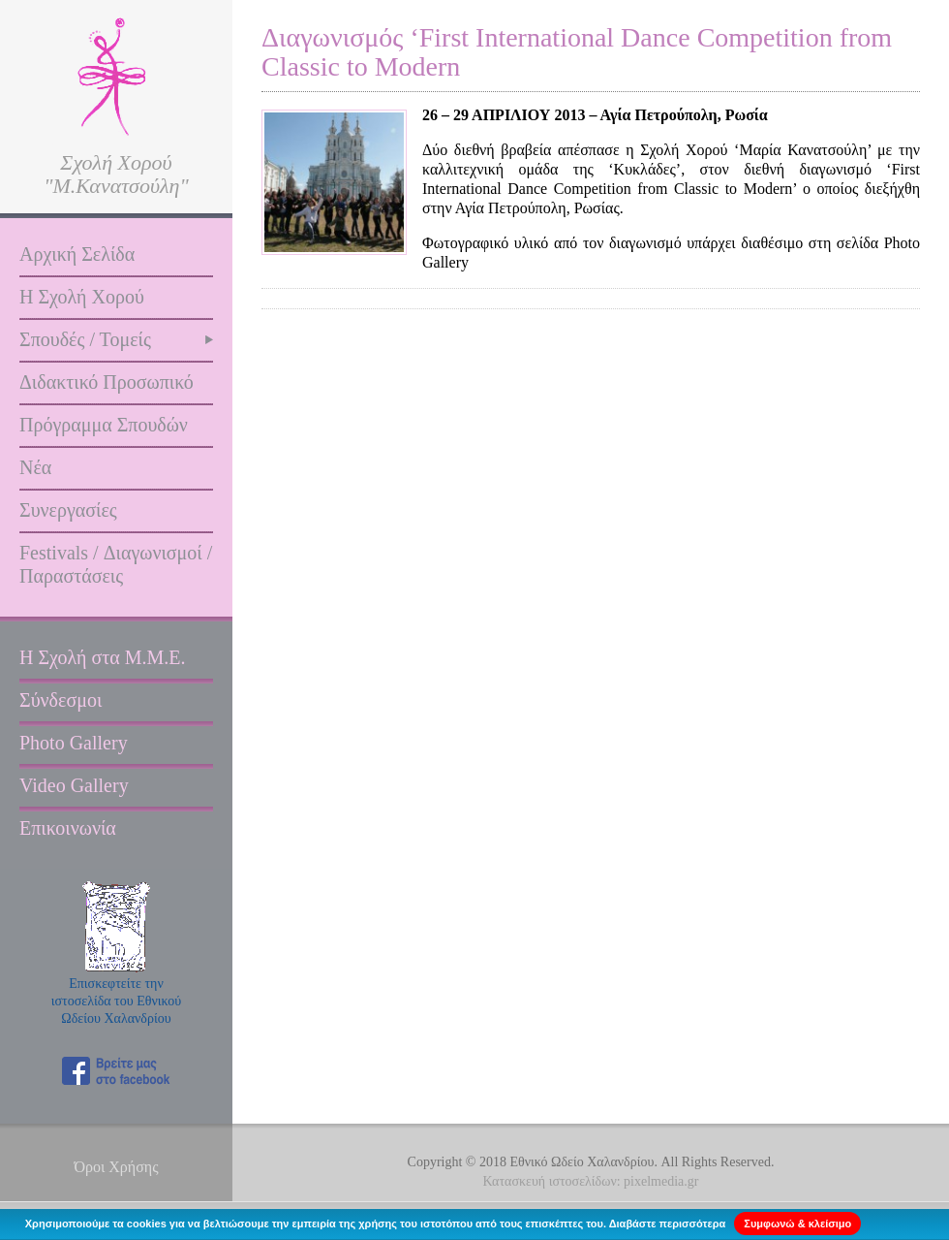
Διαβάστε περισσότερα (667, 1223)
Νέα (35, 467)
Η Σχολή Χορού (81, 296)
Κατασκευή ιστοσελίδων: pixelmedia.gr (591, 1181)
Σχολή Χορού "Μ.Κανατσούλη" (116, 174)
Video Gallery (74, 785)
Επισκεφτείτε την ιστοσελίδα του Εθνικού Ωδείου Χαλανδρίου (116, 1001)
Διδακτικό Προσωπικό (106, 382)
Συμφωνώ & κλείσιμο (797, 1223)
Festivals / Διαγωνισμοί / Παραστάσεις (115, 564)
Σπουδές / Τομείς (85, 339)
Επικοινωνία (67, 828)
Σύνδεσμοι (60, 700)
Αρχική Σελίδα (77, 254)
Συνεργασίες (68, 510)
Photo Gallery (73, 742)
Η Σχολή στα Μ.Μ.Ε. (102, 657)
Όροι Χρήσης (116, 1167)
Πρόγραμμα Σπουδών (103, 424)
